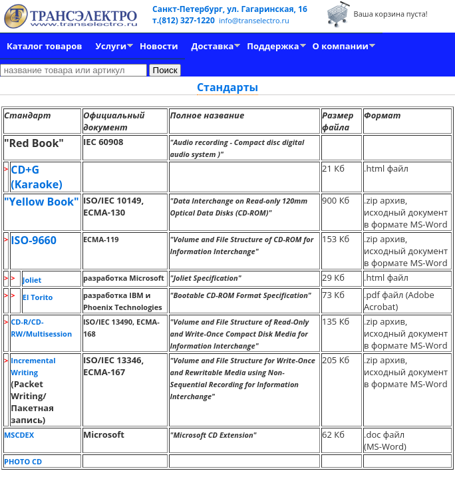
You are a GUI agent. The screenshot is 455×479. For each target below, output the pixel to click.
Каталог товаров (44, 46)
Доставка (213, 46)
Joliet (32, 280)
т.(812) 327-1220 (184, 20)
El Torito (38, 297)
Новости (159, 46)
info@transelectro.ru (254, 20)
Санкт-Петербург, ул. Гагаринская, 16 (229, 9)
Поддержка (273, 46)
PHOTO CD (23, 461)
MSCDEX (19, 435)
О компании (341, 46)
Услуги (110, 46)
